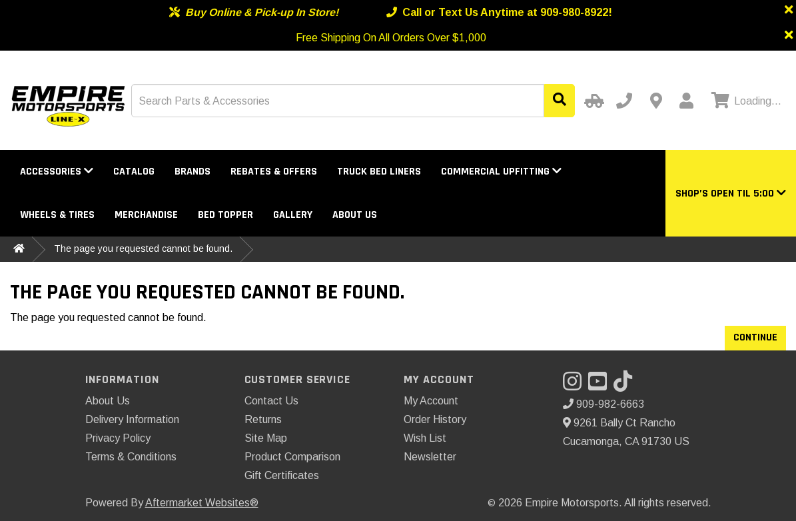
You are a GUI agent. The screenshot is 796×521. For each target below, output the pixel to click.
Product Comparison (292, 456)
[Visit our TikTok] (626, 385)
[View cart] (744, 101)
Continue (755, 337)
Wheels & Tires (57, 215)
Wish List (425, 438)
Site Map (265, 438)
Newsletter (430, 456)
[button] (730, 193)
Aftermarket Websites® (201, 502)
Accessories (56, 172)
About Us (354, 215)
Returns (263, 419)
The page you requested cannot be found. (143, 248)
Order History (435, 419)
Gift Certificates (281, 475)
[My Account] (686, 101)
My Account (431, 400)
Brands (192, 172)
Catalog (134, 172)
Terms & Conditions (131, 456)
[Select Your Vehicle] (592, 101)
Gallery (292, 215)
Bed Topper (225, 215)
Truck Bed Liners (379, 172)
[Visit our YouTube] (600, 385)
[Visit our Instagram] (575, 385)
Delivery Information (132, 419)
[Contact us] (656, 101)
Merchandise (146, 215)
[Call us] (624, 101)
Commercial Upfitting (501, 172)
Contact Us (271, 400)
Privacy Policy (118, 438)
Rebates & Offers (273, 172)
